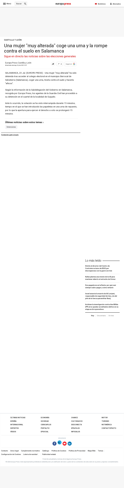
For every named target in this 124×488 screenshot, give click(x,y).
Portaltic (45, 428)
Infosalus (75, 432)
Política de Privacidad (77, 451)
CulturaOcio (77, 421)
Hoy (92, 315)
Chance (74, 417)
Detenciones (11, 127)
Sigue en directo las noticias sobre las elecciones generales (40, 56)
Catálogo (45, 451)
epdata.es (75, 428)
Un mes (111, 315)
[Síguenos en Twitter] (59, 444)
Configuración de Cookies (11, 454)
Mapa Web (91, 451)
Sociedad (45, 421)
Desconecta (76, 424)
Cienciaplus (46, 424)
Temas (100, 451)
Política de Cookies (59, 451)
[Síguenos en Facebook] (54, 444)
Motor (105, 417)
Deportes (14, 428)
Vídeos (13, 432)
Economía (45, 417)
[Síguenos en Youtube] (64, 444)
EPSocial (44, 432)
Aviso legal (14, 451)
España (13, 421)
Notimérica (107, 424)
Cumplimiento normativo (30, 451)
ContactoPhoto (109, 428)
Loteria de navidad (30, 454)
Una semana (101, 315)
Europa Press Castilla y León (18, 63)
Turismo (105, 421)
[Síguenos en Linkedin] (69, 444)
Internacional (16, 424)
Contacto (4, 451)
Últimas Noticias (17, 417)
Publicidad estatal (49, 454)
